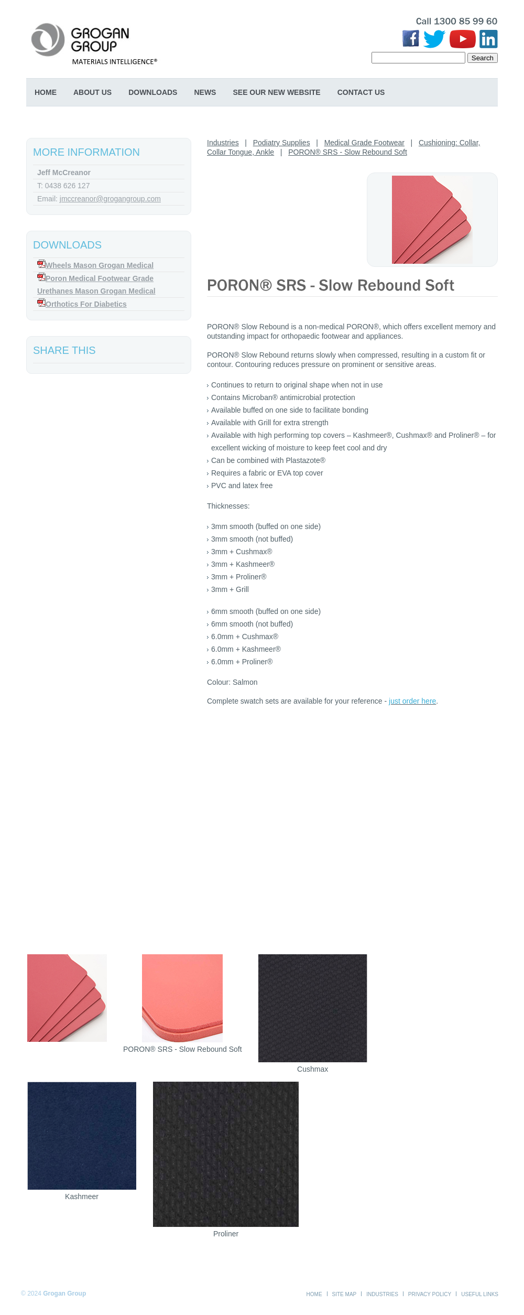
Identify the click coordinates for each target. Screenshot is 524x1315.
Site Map (344, 1294)
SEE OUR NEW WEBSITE (276, 92)
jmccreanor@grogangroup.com (110, 199)
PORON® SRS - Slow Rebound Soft (347, 152)
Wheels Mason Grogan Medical (100, 265)
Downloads (152, 92)
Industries (223, 142)
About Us (92, 92)
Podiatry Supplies (281, 142)
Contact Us (361, 92)
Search (483, 58)
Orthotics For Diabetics (86, 304)
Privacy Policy (429, 1294)
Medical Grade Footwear (364, 142)
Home (46, 92)
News (205, 92)
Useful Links (479, 1294)
